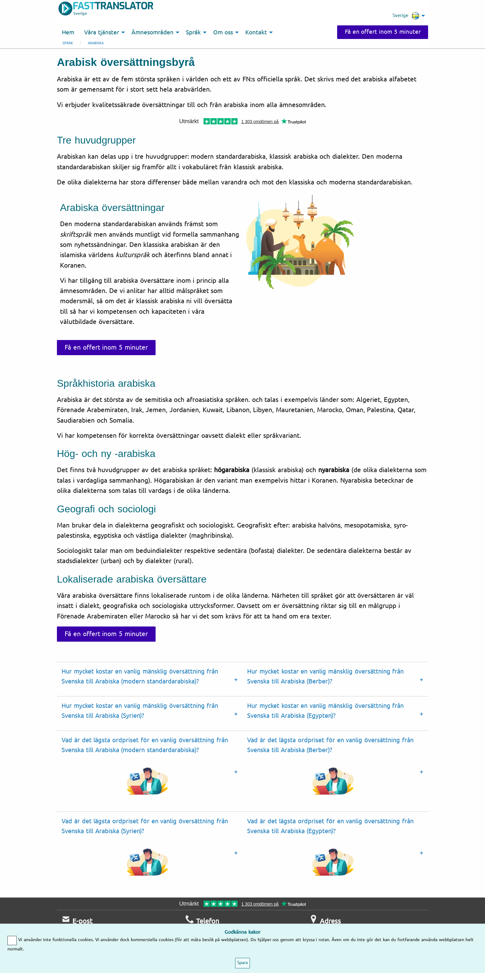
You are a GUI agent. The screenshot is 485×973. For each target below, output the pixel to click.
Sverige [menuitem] (406, 16)
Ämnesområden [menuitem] (152, 32)
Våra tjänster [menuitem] (101, 32)
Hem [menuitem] (68, 32)
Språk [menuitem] (193, 32)
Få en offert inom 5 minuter (382, 32)
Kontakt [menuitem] (256, 32)
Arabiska (96, 43)
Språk (67, 43)
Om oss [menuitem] (223, 32)
